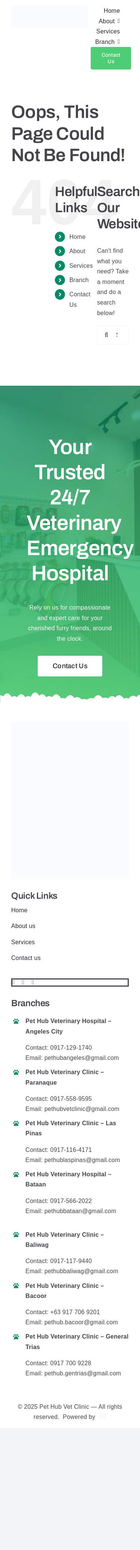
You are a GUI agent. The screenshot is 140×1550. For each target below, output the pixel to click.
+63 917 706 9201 (75, 1312)
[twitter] (23, 983)
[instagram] (33, 983)
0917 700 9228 (70, 1363)
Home (77, 237)
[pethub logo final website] (49, 8)
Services (81, 266)
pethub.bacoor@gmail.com (81, 1322)
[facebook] (13, 983)
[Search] (106, 335)
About (77, 251)
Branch (79, 280)
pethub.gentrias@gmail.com (82, 1373)
